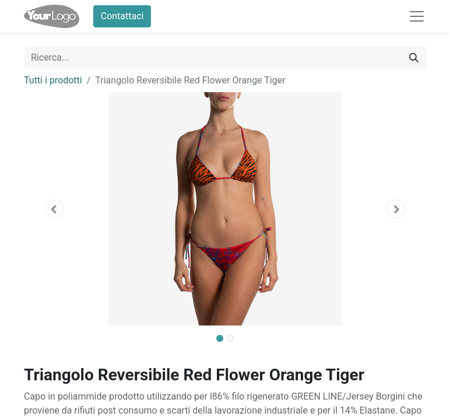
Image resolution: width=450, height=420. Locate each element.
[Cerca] (414, 58)
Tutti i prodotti (53, 80)
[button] (54, 208)
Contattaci (122, 16)
